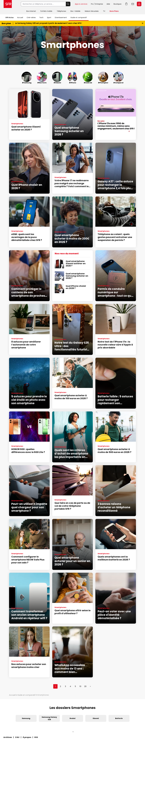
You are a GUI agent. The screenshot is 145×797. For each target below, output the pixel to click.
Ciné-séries (31, 17)
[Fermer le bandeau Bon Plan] (142, 23)
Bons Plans (114, 11)
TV (104, 11)
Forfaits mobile (46, 11)
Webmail (133, 4)
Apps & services (81, 4)
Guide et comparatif (78, 17)
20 (85, 686)
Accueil (20, 17)
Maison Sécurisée (92, 11)
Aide (108, 4)
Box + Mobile (75, 11)
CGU (17, 737)
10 (80, 686)
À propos (27, 737)
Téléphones (61, 11)
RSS (36, 737)
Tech (41, 17)
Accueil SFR (8, 4)
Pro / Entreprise (97, 4)
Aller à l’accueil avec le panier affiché (126, 4)
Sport (49, 17)
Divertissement (61, 17)
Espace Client (139, 3)
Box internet (31, 11)
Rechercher (68, 4)
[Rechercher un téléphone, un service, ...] (43, 4)
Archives (7, 737)
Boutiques (117, 4)
